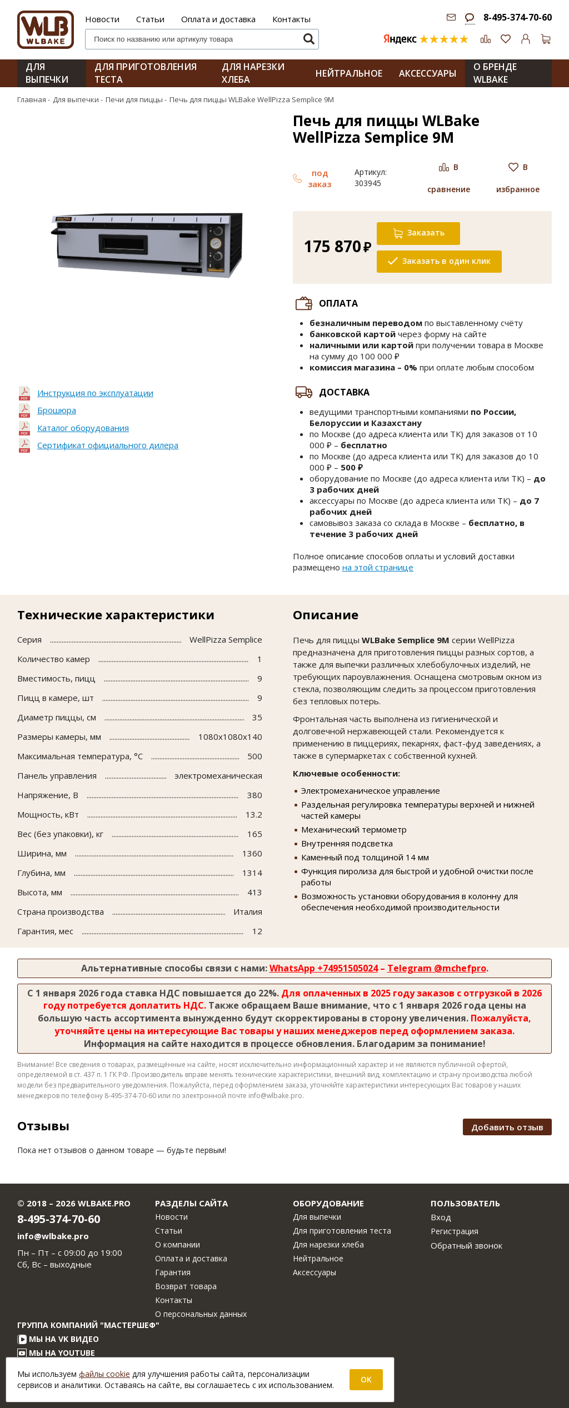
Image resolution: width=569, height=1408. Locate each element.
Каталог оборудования (83, 427)
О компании (177, 1244)
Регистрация (454, 1231)
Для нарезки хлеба (328, 1244)
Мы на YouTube (56, 1352)
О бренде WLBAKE (495, 73)
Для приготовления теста (342, 1230)
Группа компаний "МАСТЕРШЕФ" (88, 1325)
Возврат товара (186, 1286)
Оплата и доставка (218, 18)
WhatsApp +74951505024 (323, 968)
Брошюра (56, 409)
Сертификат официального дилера (107, 444)
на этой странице (377, 567)
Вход (441, 1216)
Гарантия (173, 1272)
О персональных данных (201, 1314)
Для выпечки (47, 73)
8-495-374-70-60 (517, 17)
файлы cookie (104, 1374)
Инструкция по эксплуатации (95, 392)
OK (366, 1379)
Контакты (291, 18)
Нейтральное (318, 1258)
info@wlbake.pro (53, 1235)
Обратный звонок (466, 1245)
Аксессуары (314, 1272)
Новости (102, 18)
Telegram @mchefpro (436, 968)
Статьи (150, 18)
